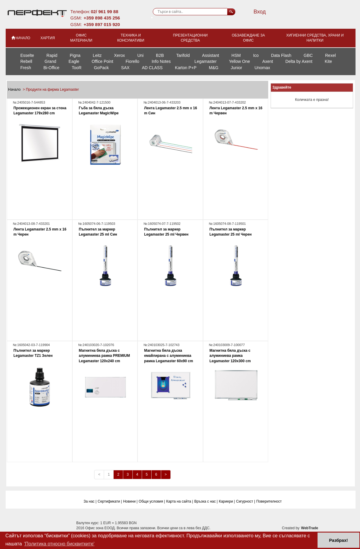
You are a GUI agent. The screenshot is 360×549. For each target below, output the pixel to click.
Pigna (75, 55)
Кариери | (227, 501)
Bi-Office (51, 67)
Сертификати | (110, 501)
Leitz (97, 55)
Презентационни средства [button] (190, 38)
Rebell (26, 61)
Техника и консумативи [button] (130, 38)
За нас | (90, 501)
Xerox (119, 55)
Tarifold (183, 55)
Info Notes (161, 61)
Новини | (130, 501)
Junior (236, 67)
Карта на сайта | (179, 501)
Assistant (210, 55)
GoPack (101, 67)
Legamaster (205, 61)
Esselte (27, 55)
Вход (260, 12)
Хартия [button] (47, 38)
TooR (77, 67)
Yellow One (239, 61)
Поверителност (269, 501)
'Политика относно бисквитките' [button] (59, 543)
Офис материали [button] (81, 38)
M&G (213, 67)
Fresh (25, 67)
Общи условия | (152, 501)
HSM (236, 55)
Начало (15, 89)
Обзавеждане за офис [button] (248, 38)
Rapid (51, 55)
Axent (267, 61)
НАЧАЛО (20, 37)
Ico (256, 55)
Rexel (330, 55)
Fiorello (132, 61)
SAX (125, 67)
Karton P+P (185, 67)
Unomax (262, 67)
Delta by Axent (298, 61)
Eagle (73, 61)
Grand (50, 61)
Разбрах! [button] (338, 540)
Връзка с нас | (206, 501)
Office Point (102, 61)
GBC (308, 55)
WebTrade (309, 528)
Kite (328, 61)
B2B (160, 55)
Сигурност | (245, 501)
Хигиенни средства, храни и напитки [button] (315, 38)
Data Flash (281, 55)
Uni (140, 55)
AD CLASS (152, 67)
